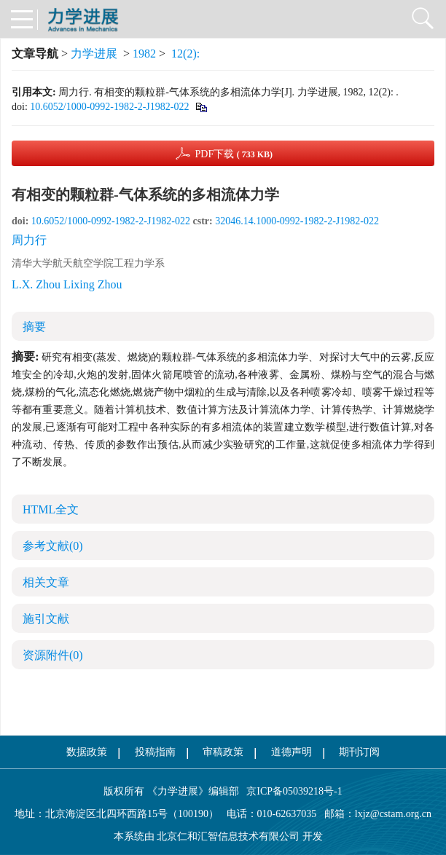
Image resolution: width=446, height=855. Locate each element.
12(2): (187, 53)
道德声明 (291, 751)
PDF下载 (234, 154)
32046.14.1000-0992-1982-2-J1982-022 (297, 221)
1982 (144, 53)
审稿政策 (223, 751)
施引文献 (46, 618)
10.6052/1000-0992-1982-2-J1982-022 (109, 106)
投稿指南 (155, 751)
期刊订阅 (359, 751)
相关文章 (46, 582)
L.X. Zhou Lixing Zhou (67, 284)
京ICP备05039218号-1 (291, 791)
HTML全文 (51, 509)
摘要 (34, 326)
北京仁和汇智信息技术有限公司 (228, 836)
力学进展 (94, 53)
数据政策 (86, 751)
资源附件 (53, 655)
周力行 (29, 240)
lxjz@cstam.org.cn (393, 813)
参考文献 (53, 546)
